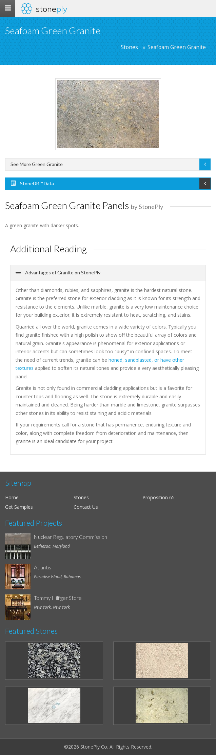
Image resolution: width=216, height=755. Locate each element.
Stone (51, 9)
